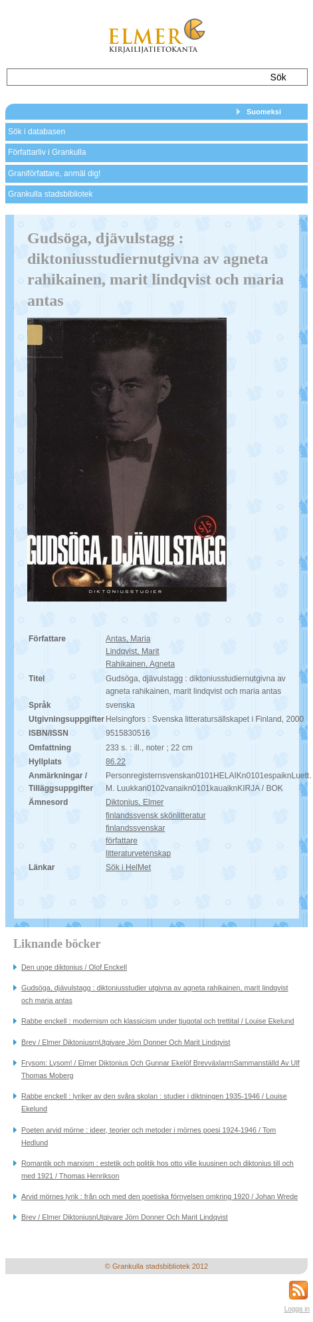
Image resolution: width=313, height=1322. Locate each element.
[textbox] (131, 77)
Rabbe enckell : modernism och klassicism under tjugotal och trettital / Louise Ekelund (157, 1021)
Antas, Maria (128, 638)
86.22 (116, 761)
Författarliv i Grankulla (47, 152)
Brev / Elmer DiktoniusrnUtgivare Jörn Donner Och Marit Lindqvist (125, 1042)
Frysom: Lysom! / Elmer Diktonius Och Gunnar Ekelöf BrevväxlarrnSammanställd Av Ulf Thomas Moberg (160, 1069)
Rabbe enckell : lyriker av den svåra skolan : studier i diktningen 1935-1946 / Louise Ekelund (154, 1102)
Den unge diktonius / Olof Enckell (74, 967)
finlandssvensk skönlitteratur (156, 815)
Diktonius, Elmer (134, 802)
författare (122, 840)
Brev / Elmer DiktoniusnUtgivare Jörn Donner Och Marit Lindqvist (124, 1217)
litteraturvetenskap (138, 853)
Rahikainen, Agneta (140, 664)
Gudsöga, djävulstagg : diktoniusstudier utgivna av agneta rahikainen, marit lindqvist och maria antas (154, 994)
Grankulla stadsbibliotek (50, 194)
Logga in (297, 1309)
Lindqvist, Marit (132, 651)
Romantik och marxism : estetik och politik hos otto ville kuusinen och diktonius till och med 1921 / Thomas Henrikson (157, 1169)
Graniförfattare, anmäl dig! (54, 173)
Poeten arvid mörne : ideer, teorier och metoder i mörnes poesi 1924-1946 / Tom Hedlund (148, 1136)
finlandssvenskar (135, 828)
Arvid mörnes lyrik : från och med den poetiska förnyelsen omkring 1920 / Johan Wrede (159, 1196)
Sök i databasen (36, 131)
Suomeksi (264, 112)
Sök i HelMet (128, 867)
